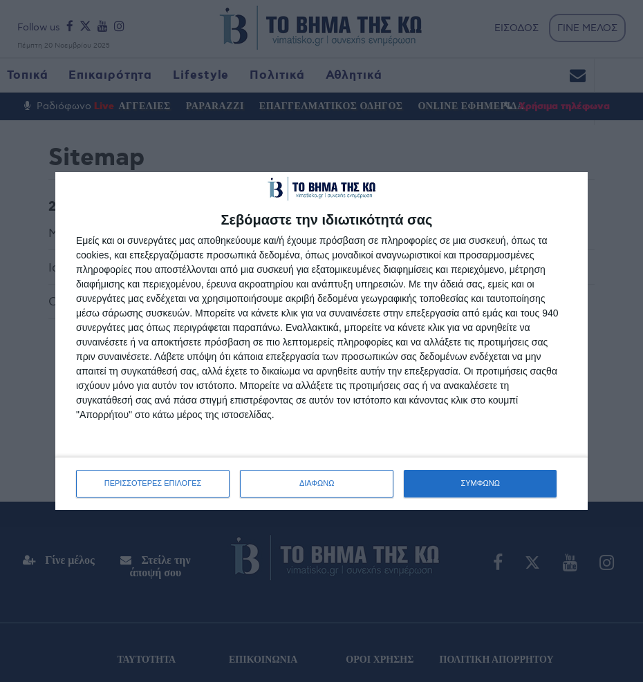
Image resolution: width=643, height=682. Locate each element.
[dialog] (321, 340)
